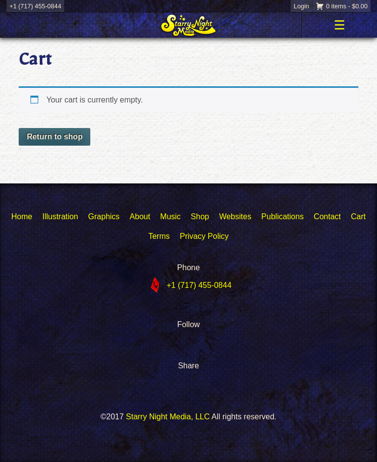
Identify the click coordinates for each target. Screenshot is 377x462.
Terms (159, 236)
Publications (282, 216)
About (140, 216)
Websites (235, 216)
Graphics (104, 216)
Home (21, 216)
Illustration (60, 216)
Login (301, 6)
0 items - (347, 6)
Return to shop (54, 136)
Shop (200, 216)
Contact (327, 216)
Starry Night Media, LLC (168, 416)
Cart (358, 216)
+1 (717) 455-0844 (35, 6)
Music (170, 216)
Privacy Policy (204, 236)
